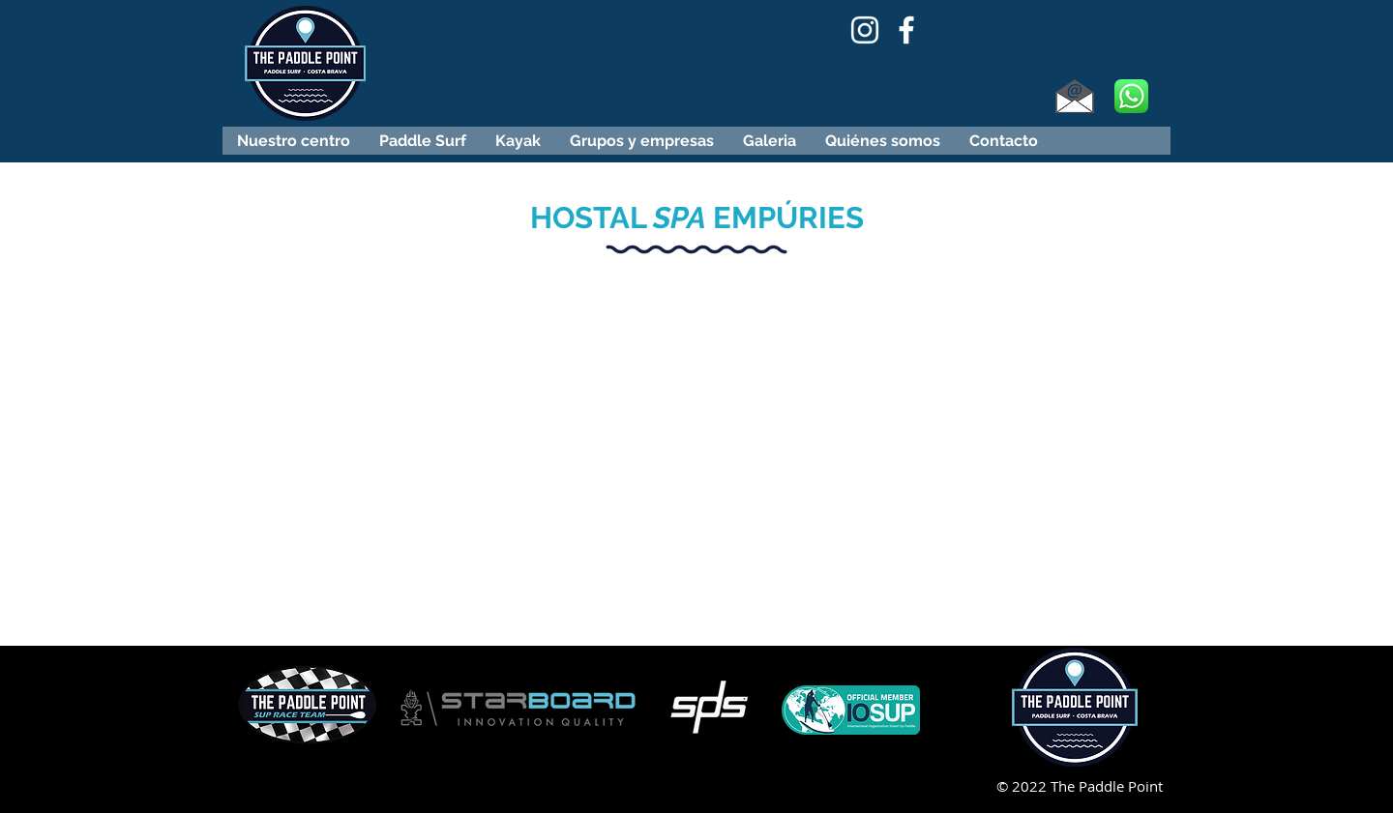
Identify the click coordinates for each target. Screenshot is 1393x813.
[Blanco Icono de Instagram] (864, 30)
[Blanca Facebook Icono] (906, 30)
